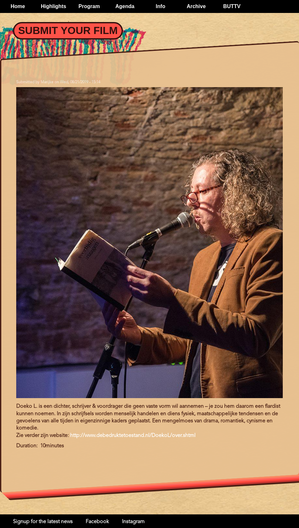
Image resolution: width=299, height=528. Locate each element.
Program (89, 6)
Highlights (53, 6)
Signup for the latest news (43, 521)
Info (160, 6)
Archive (196, 6)
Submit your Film (68, 30)
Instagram (133, 521)
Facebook (97, 521)
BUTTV (231, 6)
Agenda (125, 6)
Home (18, 6)
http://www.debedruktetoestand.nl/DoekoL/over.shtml (133, 435)
